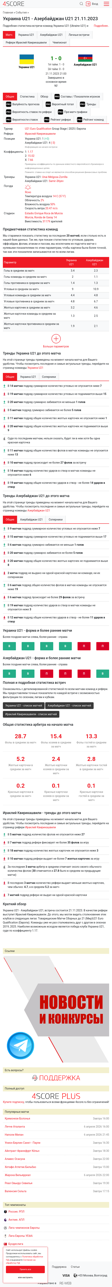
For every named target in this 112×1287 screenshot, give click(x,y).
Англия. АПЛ (14, 1219)
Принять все (25, 1269)
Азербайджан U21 (38, 510)
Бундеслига (13, 1243)
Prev (8, 1009)
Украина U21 (35, 367)
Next (104, 1009)
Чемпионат (60, 42)
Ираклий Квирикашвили (40, 133)
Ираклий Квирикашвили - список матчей (31, 714)
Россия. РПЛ (14, 1211)
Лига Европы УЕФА (18, 1235)
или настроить (25, 1277)
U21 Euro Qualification (38, 128)
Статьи (75, 1266)
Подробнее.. (101, 25)
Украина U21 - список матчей (23, 705)
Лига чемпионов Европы (22, 1227)
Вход (92, 3)
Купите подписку (13, 1102)
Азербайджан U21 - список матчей (69, 705)
